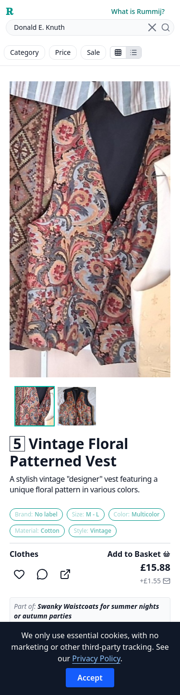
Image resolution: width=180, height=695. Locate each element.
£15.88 (155, 567)
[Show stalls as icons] (118, 52)
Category (24, 52)
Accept (90, 677)
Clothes (24, 554)
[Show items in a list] (133, 52)
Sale (93, 52)
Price (63, 52)
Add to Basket (139, 554)
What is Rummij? (138, 11)
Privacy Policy (96, 658)
